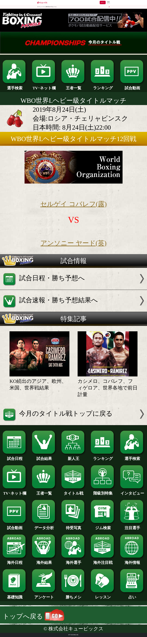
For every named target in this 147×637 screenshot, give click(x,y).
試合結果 (44, 457)
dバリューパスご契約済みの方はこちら (47, 6)
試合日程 (14, 457)
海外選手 (73, 561)
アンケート (44, 595)
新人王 (73, 457)
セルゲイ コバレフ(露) (73, 204)
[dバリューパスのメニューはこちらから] (108, 2)
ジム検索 (103, 526)
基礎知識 (14, 595)
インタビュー (132, 491)
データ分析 (44, 526)
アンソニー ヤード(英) (73, 243)
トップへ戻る (33, 616)
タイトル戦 (73, 491)
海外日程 (14, 561)
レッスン (103, 595)
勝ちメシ (73, 595)
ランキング (103, 86)
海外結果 (44, 561)
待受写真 (73, 526)
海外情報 (132, 561)
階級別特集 (103, 491)
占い (132, 595)
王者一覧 (73, 86)
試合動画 (132, 86)
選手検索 (14, 86)
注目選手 (132, 526)
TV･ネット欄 (44, 86)
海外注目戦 (103, 561)
